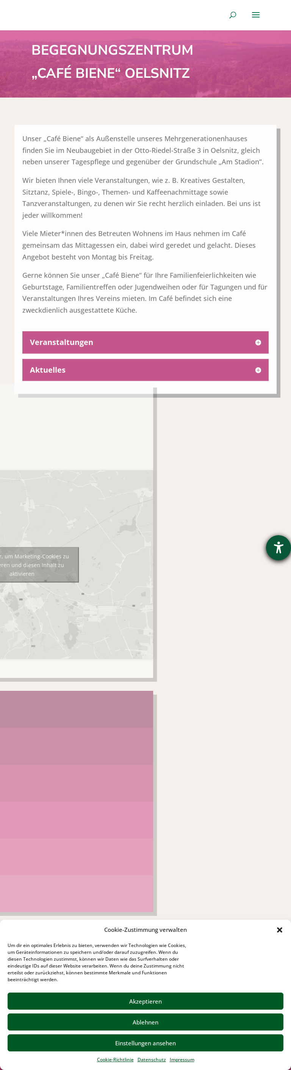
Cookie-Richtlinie (115, 1059)
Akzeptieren (145, 1001)
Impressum (182, 1059)
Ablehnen (145, 1022)
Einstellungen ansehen (145, 1043)
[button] (279, 930)
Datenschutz (152, 1059)
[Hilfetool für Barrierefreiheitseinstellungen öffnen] (278, 547)
